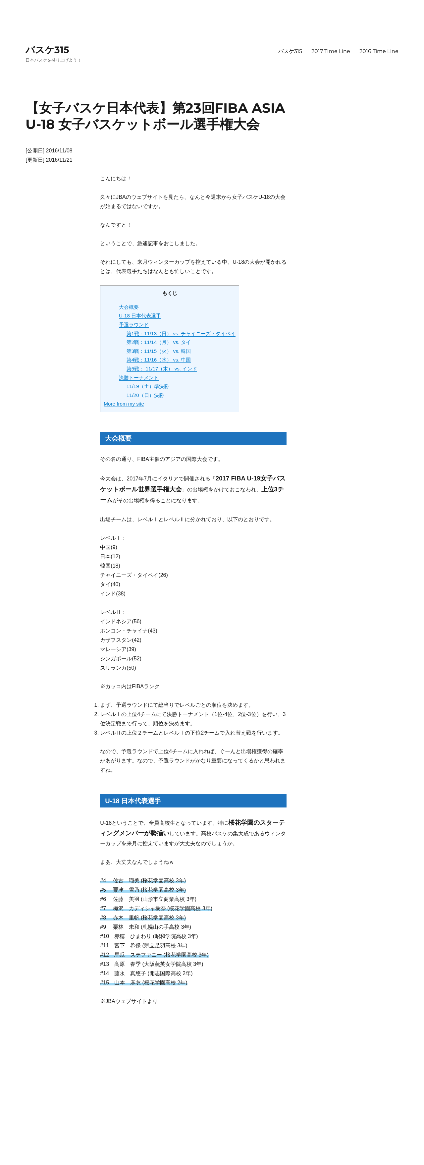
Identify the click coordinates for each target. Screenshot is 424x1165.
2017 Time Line (330, 51)
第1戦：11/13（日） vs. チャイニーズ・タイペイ (181, 333)
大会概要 (129, 307)
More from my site (124, 404)
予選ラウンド (134, 324)
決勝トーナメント (139, 377)
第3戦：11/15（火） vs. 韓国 (159, 351)
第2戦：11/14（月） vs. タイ (159, 342)
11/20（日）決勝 (145, 395)
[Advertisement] (157, 1062)
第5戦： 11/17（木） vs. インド (162, 368)
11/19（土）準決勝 (148, 386)
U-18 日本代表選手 (140, 315)
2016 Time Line (378, 51)
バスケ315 (47, 49)
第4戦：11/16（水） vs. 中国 (159, 359)
